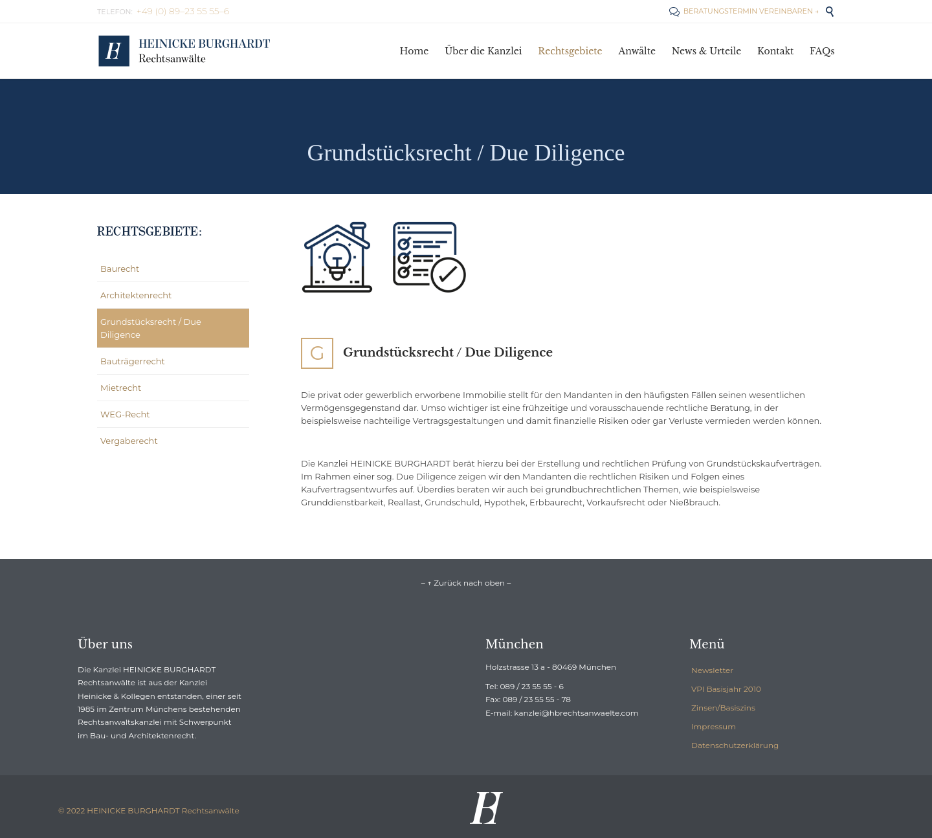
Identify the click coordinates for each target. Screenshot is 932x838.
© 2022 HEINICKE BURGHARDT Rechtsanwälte (148, 810)
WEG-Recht (125, 414)
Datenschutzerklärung (735, 745)
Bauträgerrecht (132, 361)
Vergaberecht (129, 441)
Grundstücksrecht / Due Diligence (150, 328)
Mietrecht (120, 387)
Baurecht (119, 268)
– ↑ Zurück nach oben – (466, 583)
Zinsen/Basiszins (723, 707)
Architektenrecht (136, 295)
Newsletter (712, 670)
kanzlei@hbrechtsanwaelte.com (576, 713)
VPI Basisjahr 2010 (726, 689)
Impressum (713, 726)
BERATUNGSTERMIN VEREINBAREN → (744, 11)
